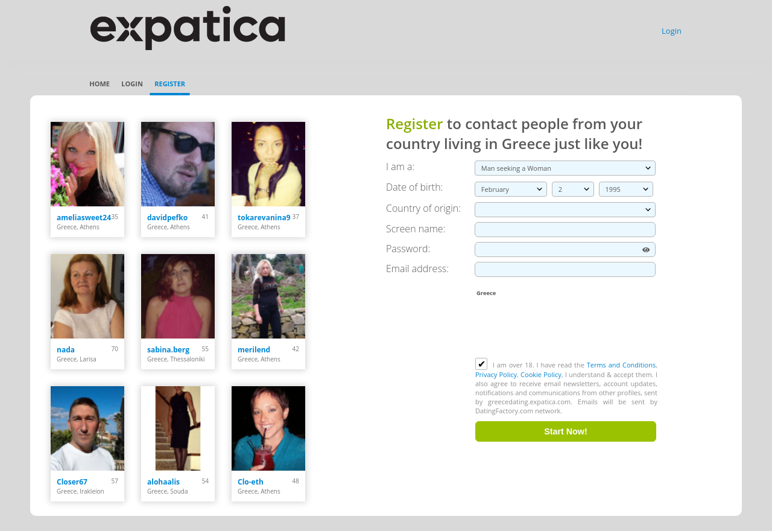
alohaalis (163, 482)
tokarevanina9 (264, 217)
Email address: (417, 268)
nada (66, 350)
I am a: (400, 166)
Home (99, 83)
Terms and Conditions (621, 364)
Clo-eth (251, 482)
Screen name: (415, 228)
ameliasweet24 (84, 217)
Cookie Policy (541, 374)
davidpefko (167, 217)
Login (672, 30)
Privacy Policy (496, 374)
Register (169, 83)
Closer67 (72, 482)
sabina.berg (168, 350)
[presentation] (567, 328)
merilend (254, 350)
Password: (408, 248)
